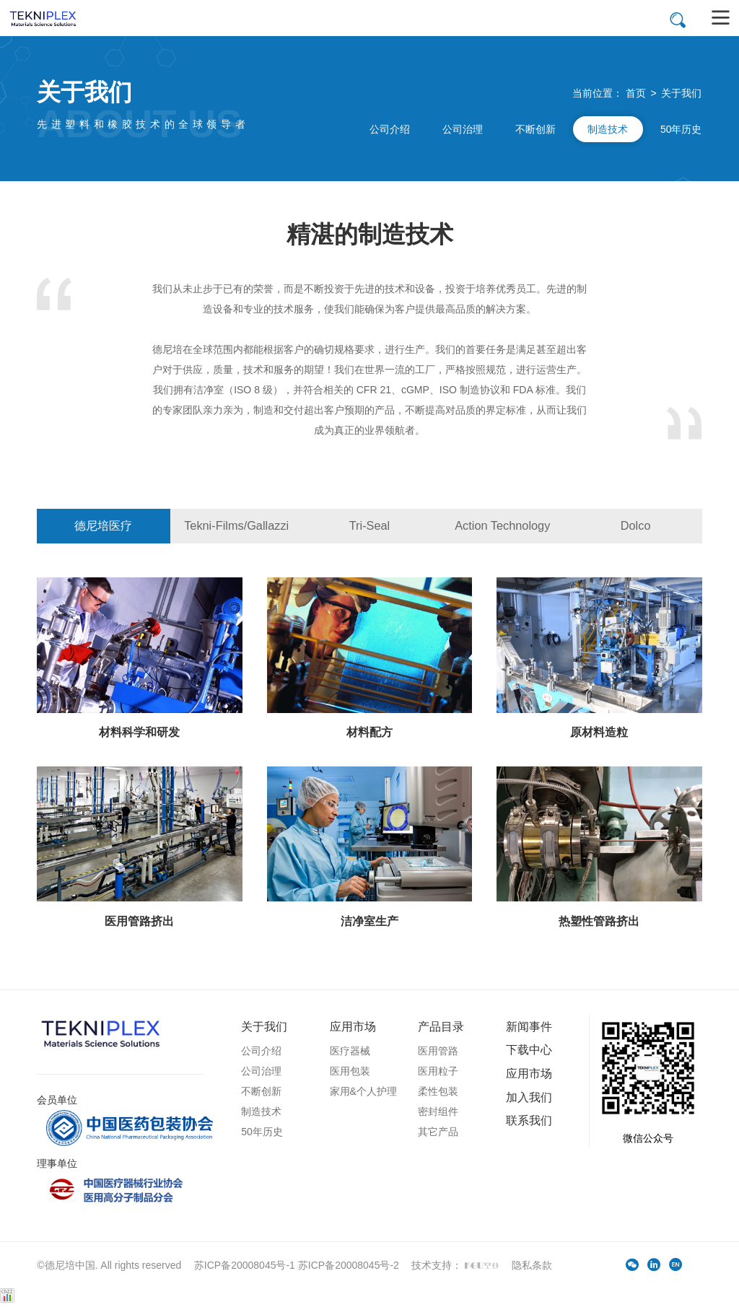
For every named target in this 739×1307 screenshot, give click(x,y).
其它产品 (438, 1131)
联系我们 (529, 1120)
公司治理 (462, 129)
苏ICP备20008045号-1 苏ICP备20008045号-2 (296, 1265)
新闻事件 (529, 1026)
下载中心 (529, 1049)
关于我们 (681, 93)
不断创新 (535, 129)
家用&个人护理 (363, 1091)
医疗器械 (350, 1051)
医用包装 (350, 1071)
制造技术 (607, 129)
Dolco (636, 525)
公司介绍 (390, 129)
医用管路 (438, 1051)
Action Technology (502, 525)
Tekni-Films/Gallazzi (236, 525)
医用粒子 (438, 1071)
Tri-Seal (369, 525)
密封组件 (438, 1111)
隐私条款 (532, 1265)
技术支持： (456, 1265)
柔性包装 (438, 1091)
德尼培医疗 (103, 525)
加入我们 (529, 1096)
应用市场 (353, 1026)
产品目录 (441, 1026)
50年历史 (681, 129)
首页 (636, 93)
